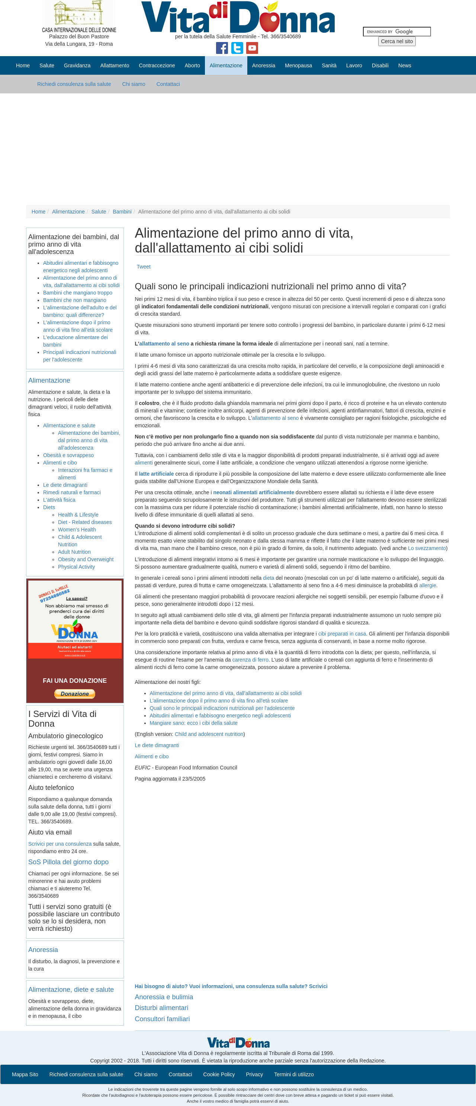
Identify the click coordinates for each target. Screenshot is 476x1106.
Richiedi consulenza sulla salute (74, 84)
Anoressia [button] (263, 65)
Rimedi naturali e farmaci (72, 492)
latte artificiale (156, 474)
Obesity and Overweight (85, 559)
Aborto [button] (192, 65)
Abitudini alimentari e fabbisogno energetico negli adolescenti (220, 715)
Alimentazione (68, 212)
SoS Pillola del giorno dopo (68, 862)
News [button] (404, 65)
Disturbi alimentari (162, 1008)
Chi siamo (133, 84)
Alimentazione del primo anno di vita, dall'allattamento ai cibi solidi (226, 693)
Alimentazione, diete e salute (71, 989)
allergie (427, 585)
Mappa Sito (25, 1074)
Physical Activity (76, 567)
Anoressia (43, 950)
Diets (49, 507)
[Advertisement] (238, 149)
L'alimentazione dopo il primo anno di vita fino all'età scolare (219, 701)
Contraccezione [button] (157, 65)
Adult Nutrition (74, 552)
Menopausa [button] (298, 65)
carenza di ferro (250, 660)
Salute (98, 212)
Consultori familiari (162, 1019)
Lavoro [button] (354, 65)
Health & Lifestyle (78, 515)
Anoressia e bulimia (164, 997)
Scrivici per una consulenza (59, 844)
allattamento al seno (164, 344)
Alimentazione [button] (226, 65)
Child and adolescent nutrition (209, 734)
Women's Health (77, 530)
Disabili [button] (380, 65)
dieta (268, 578)
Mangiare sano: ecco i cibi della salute (194, 723)
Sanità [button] (329, 65)
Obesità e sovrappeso (68, 455)
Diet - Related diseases (85, 522)
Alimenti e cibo (152, 756)
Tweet (144, 267)
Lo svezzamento (427, 548)
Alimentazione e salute (69, 425)
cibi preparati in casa (342, 634)
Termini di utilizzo (294, 1074)
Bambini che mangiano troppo (77, 293)
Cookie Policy (219, 1074)
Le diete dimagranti (157, 745)
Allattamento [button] (114, 65)
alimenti (144, 463)
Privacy (254, 1074)
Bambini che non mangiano (74, 300)
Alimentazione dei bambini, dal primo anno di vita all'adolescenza (89, 440)
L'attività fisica (59, 500)
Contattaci (168, 84)
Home (23, 65)
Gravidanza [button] (77, 65)
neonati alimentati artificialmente (253, 492)
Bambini (122, 212)
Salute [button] (46, 65)
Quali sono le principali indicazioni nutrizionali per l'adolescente (222, 708)
